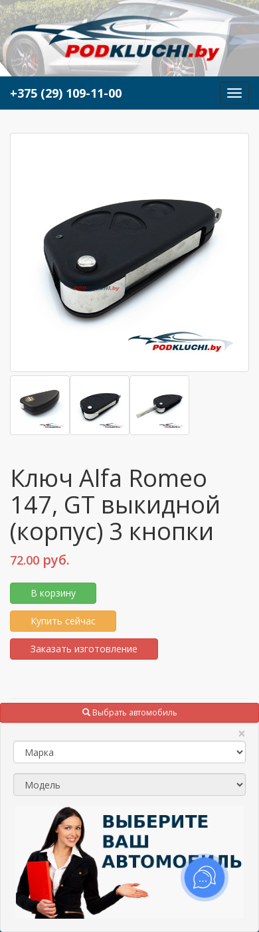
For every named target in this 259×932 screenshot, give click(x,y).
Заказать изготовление (84, 648)
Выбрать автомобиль (129, 712)
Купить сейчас (63, 620)
